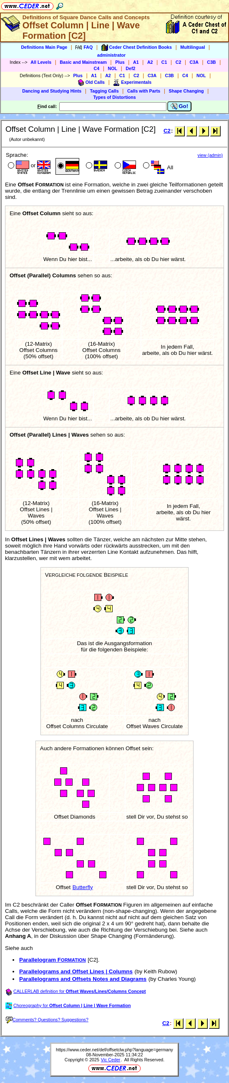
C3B (211, 62)
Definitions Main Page (44, 47)
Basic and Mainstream (83, 62)
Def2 (130, 68)
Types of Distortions (114, 97)
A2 (150, 62)
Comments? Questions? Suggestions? (47, 1019)
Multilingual (192, 47)
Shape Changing (186, 90)
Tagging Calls (104, 90)
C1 (164, 62)
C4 (97, 68)
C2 (178, 62)
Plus (120, 62)
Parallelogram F (52, 960)
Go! (180, 106)
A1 (136, 62)
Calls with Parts (143, 90)
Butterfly (83, 887)
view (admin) (210, 155)
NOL (113, 68)
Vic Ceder (111, 1059)
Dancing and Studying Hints (51, 90)
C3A (194, 62)
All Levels (40, 62)
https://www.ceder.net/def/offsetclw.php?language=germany (114, 1049)
